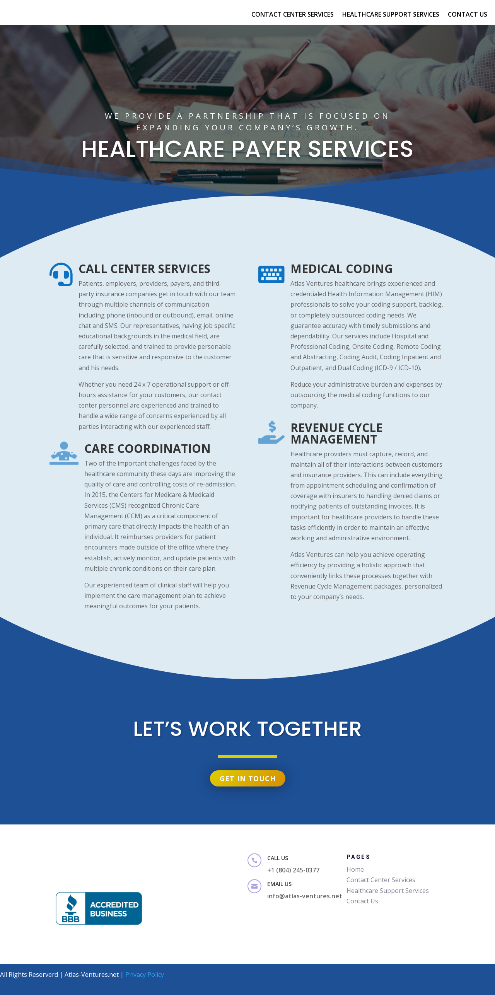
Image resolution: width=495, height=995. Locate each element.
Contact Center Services (380, 880)
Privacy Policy (144, 974)
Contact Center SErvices (292, 15)
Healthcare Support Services (390, 15)
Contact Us (467, 15)
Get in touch (247, 769)
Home (355, 869)
